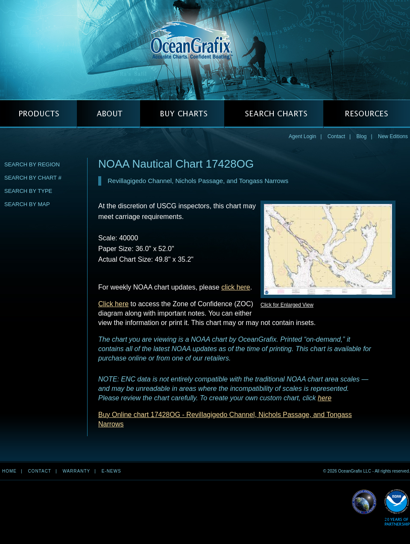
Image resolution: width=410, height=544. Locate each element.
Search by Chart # (33, 177)
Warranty (76, 471)
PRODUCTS (38, 114)
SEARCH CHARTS (273, 114)
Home (9, 471)
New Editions (393, 136)
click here (235, 287)
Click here (113, 303)
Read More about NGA (364, 502)
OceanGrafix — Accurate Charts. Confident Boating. (205, 49)
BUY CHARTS (182, 114)
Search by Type (28, 191)
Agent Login (302, 136)
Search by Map (27, 204)
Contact (336, 136)
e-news (111, 471)
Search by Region (32, 164)
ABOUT (108, 114)
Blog (361, 136)
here (324, 398)
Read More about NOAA (397, 508)
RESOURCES (366, 114)
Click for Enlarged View (287, 305)
